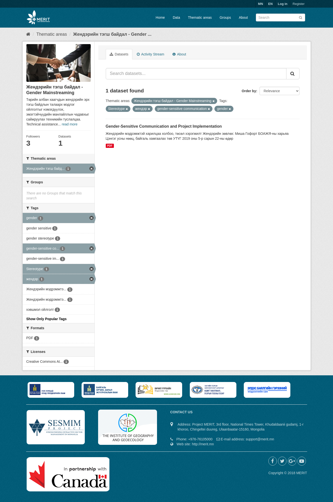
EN (270, 4)
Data (176, 17)
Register (298, 4)
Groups (225, 17)
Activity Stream (150, 54)
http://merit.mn (203, 444)
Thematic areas (200, 17)
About (243, 17)
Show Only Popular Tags (46, 319)
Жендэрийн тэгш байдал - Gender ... (112, 34)
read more (69, 124)
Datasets (119, 54)
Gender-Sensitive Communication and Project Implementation (164, 126)
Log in (282, 4)
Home (160, 17)
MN (260, 4)
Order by (249, 91)
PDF (109, 145)
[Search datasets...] (196, 73)
